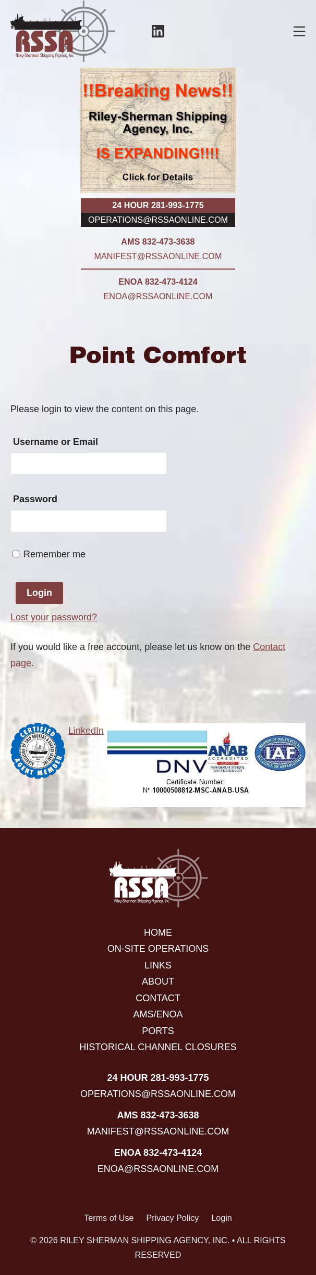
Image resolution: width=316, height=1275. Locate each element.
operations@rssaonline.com (158, 219)
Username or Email (55, 442)
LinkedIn (86, 730)
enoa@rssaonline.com (158, 296)
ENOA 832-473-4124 (157, 281)
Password (35, 499)
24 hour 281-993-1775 (157, 205)
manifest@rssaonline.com (158, 256)
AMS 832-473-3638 (158, 241)
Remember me (49, 554)
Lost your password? (53, 617)
